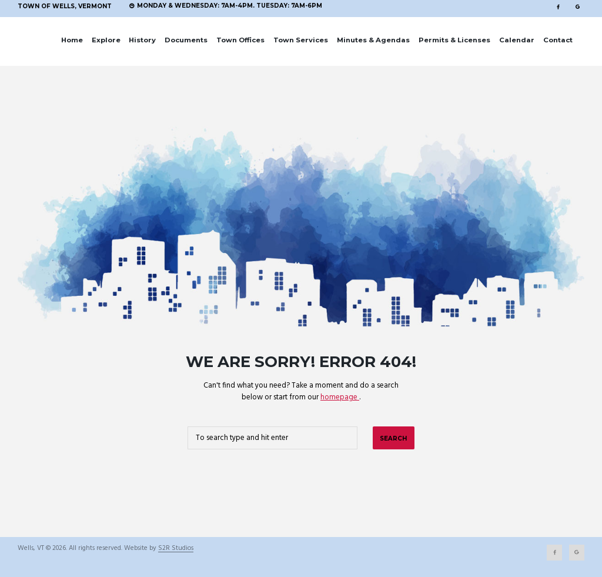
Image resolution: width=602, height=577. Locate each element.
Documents (186, 40)
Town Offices (240, 40)
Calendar (516, 40)
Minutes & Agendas (373, 40)
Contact (558, 40)
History (142, 40)
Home (72, 40)
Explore (106, 40)
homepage (339, 397)
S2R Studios (175, 549)
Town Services (300, 40)
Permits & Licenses (454, 40)
